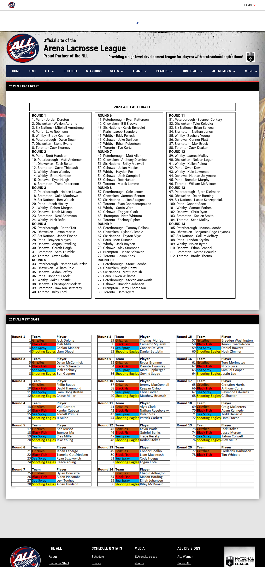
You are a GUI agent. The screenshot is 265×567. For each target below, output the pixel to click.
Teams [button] (249, 5)
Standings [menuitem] (94, 71)
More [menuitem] (252, 71)
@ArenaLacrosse (146, 556)
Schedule (98, 556)
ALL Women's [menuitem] (224, 71)
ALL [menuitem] (50, 71)
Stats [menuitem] (117, 71)
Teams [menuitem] (140, 71)
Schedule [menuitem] (71, 71)
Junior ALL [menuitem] (193, 71)
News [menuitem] (32, 71)
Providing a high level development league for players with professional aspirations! (181, 57)
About (53, 556)
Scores (96, 563)
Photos (139, 563)
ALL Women (185, 556)
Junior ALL (184, 563)
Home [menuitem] (16, 71)
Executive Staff (59, 563)
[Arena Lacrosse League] (13, 5)
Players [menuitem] (165, 71)
